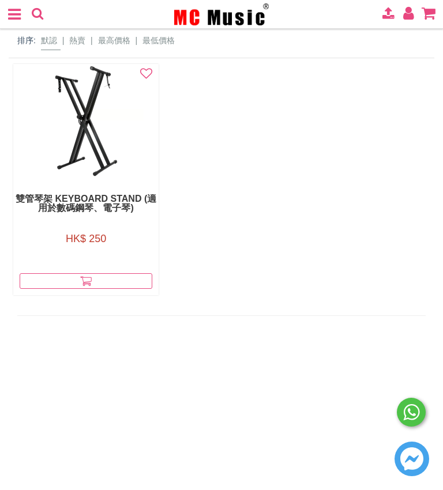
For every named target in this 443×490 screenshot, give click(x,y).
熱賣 (77, 40)
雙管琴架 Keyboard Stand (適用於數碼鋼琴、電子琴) (79, 203)
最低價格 (158, 40)
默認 (49, 40)
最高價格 (114, 40)
